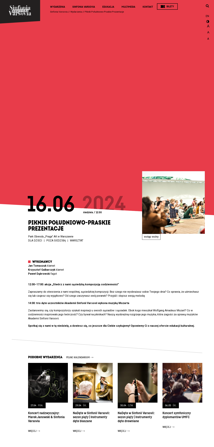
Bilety (170, 6)
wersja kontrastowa (207, 22)
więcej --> (34, 431)
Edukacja (108, 7)
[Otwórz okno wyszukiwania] (207, 6)
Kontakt (148, 7)
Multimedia (128, 7)
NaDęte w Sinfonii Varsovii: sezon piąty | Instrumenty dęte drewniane (136, 417)
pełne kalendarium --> (79, 357)
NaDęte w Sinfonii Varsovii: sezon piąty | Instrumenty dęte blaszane (91, 417)
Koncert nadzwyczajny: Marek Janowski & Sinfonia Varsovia (46, 417)
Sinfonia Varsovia (83, 7)
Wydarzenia (57, 7)
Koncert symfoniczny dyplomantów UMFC (177, 415)
